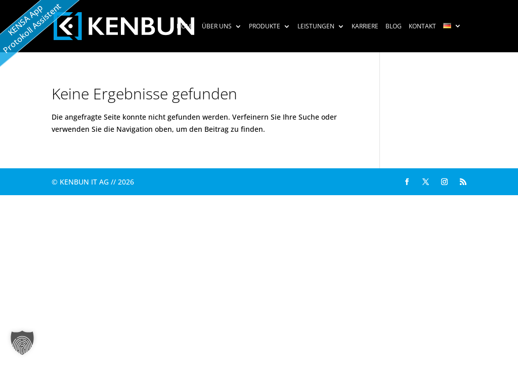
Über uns (217, 26)
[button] (22, 342)
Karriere (365, 26)
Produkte (264, 26)
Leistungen (315, 26)
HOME (186, 26)
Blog (393, 26)
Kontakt (422, 26)
